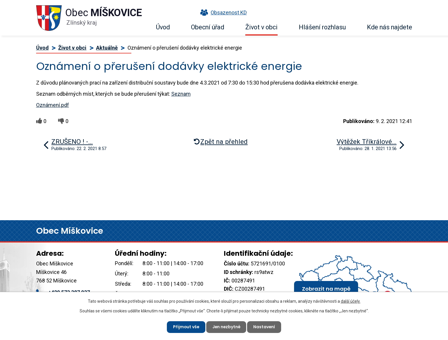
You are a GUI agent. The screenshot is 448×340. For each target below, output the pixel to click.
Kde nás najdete (389, 27)
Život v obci (261, 27)
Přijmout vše (185, 327)
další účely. (350, 301)
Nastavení (265, 327)
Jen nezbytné (226, 327)
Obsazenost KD (222, 12)
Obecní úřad (207, 27)
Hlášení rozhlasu (322, 27)
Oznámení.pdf (52, 105)
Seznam (181, 94)
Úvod (163, 27)
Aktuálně (107, 48)
